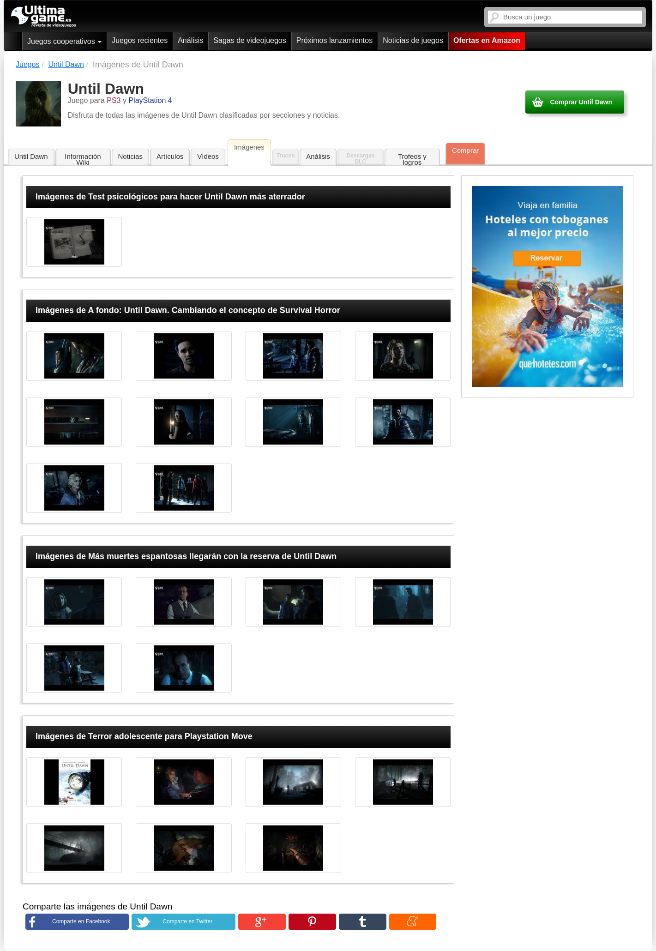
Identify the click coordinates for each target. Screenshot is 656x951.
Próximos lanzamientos (334, 40)
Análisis (190, 40)
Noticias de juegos (413, 40)
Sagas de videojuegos (249, 40)
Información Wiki (83, 159)
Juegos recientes (140, 40)
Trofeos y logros (412, 159)
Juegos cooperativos (64, 41)
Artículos (169, 156)
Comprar (465, 150)
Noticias (130, 156)
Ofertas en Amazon (486, 40)
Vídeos (208, 156)
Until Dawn (31, 156)
